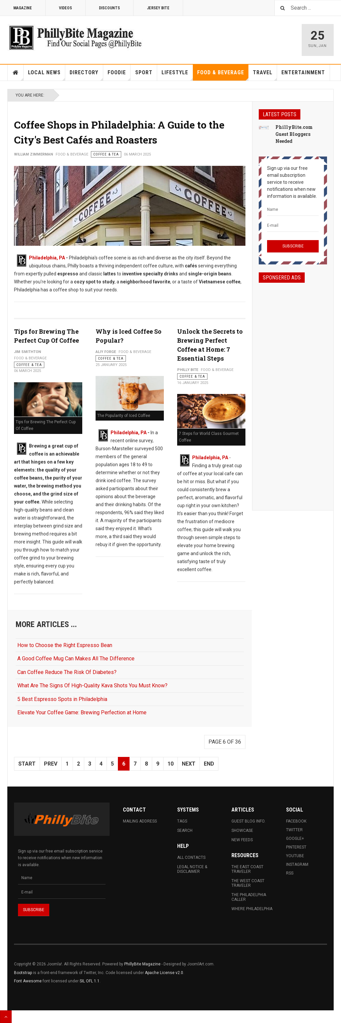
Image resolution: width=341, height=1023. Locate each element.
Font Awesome (28, 981)
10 (170, 764)
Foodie (119, 75)
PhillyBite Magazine (142, 964)
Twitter (294, 830)
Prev (50, 764)
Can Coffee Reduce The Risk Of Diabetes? (67, 672)
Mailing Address (140, 821)
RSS (289, 873)
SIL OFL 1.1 (90, 981)
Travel (265, 75)
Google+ (295, 838)
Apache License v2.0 (164, 972)
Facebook (296, 821)
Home (16, 73)
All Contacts (191, 857)
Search (184, 830)
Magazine (22, 8)
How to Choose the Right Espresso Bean (64, 645)
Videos (65, 8)
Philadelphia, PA (47, 257)
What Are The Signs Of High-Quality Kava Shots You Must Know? (92, 685)
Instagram (297, 864)
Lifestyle (177, 75)
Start (27, 764)
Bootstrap (23, 972)
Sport (144, 72)
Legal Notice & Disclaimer (192, 869)
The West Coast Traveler (247, 883)
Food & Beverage (222, 75)
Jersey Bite (158, 8)
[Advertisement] (293, 391)
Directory (86, 75)
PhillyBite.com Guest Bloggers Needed (294, 134)
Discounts (109, 8)
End (209, 764)
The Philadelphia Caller (248, 897)
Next (188, 764)
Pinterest (296, 847)
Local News (46, 75)
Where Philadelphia (251, 908)
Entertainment (303, 72)
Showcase (242, 830)
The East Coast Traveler (247, 869)
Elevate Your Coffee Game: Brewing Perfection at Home (82, 712)
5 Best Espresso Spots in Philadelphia (62, 699)
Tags (182, 821)
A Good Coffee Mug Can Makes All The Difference (76, 658)
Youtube (295, 855)
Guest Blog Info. (248, 821)
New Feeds (242, 840)
